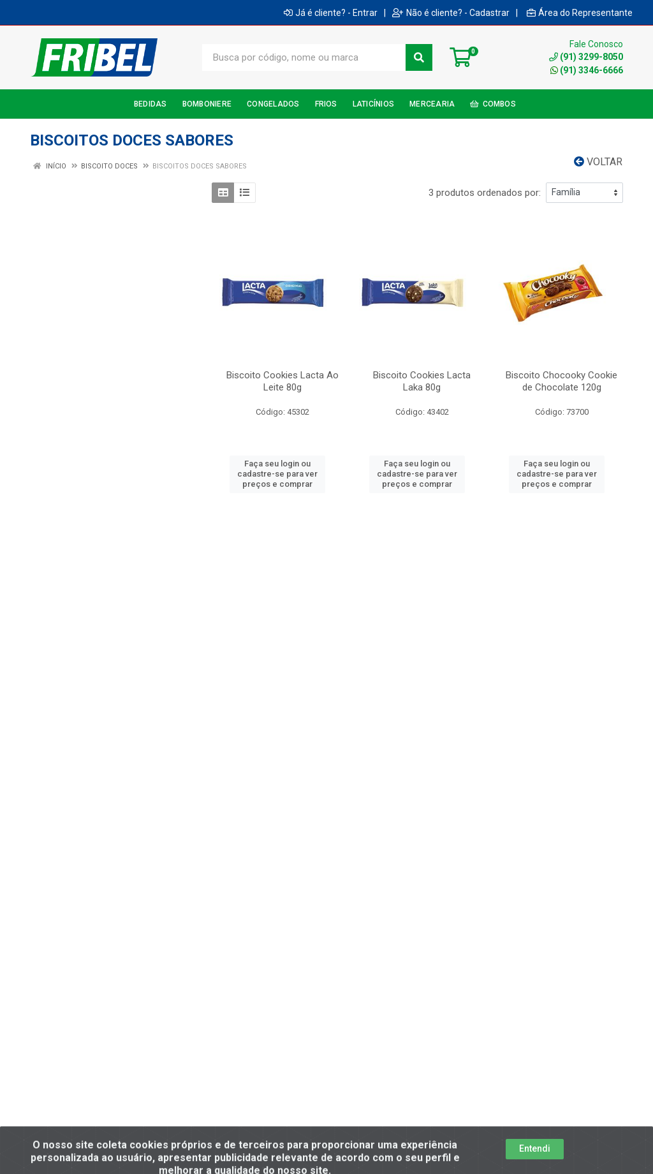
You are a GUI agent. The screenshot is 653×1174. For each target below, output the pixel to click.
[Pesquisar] (419, 57)
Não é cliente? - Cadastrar (451, 12)
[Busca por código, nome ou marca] (304, 57)
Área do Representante (580, 12)
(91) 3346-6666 (586, 70)
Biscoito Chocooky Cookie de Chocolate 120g (561, 381)
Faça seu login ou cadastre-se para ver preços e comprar (277, 474)
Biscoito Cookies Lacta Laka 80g (422, 381)
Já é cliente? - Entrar (331, 12)
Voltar (598, 162)
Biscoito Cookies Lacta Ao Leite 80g (282, 381)
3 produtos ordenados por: (485, 192)
